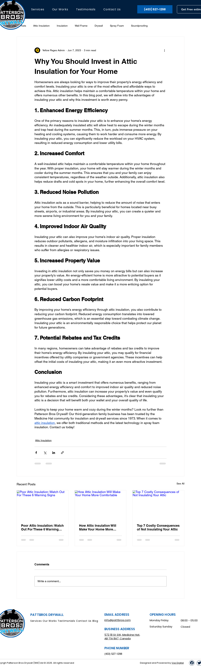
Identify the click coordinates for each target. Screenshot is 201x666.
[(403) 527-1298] (154, 9)
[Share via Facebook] (36, 452)
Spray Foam (117, 25)
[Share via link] (62, 452)
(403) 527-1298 (113, 653)
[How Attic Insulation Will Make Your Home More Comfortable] (100, 504)
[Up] (192, 663)
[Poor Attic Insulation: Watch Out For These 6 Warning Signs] (42, 504)
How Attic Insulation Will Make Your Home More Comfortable (97, 527)
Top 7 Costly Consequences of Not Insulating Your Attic (158, 527)
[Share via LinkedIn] (53, 452)
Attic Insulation (41, 25)
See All (180, 483)
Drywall (99, 25)
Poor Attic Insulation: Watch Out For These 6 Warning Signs (42, 527)
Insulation (62, 25)
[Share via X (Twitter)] (45, 452)
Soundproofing (139, 25)
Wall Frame (81, 25)
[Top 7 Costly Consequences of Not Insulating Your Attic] (158, 504)
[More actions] (164, 50)
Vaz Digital (178, 663)
